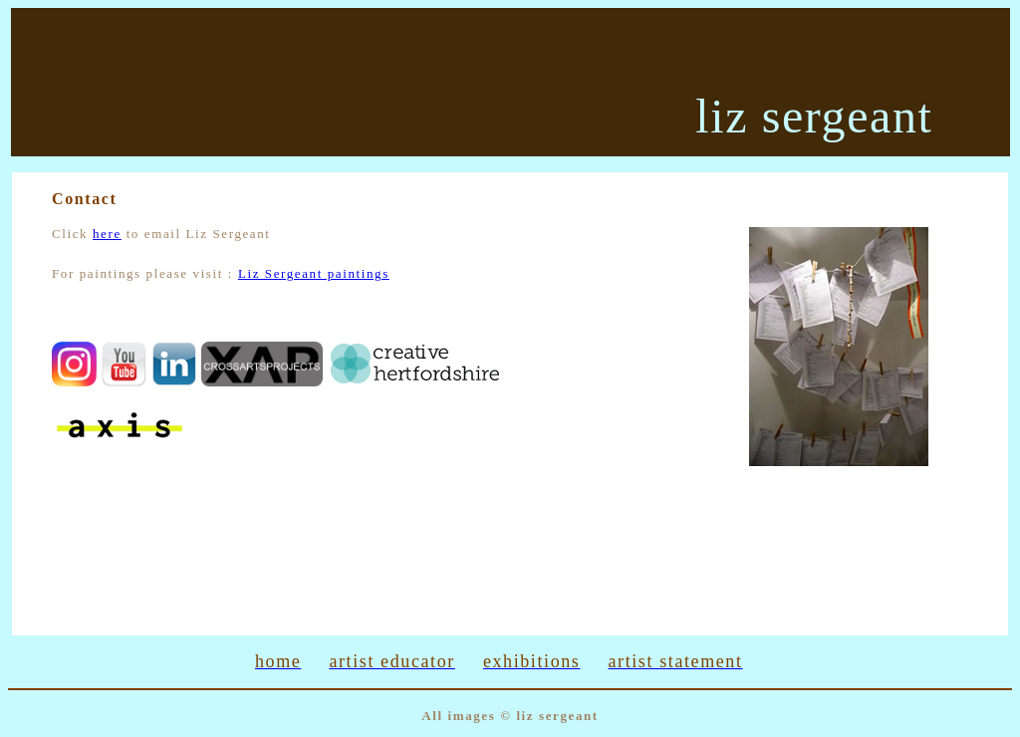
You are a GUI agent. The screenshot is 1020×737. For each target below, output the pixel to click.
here (107, 233)
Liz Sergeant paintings (313, 273)
